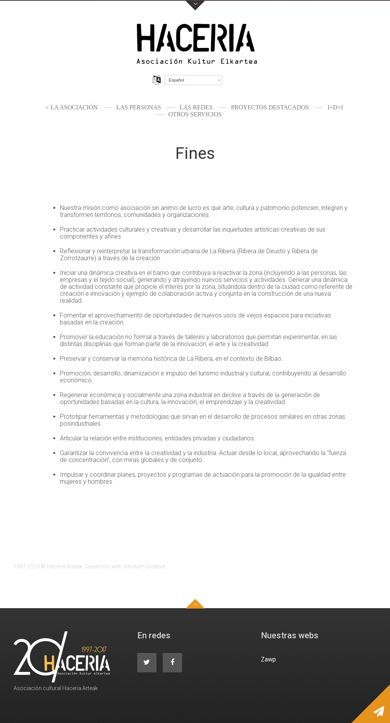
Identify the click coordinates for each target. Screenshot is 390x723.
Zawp (268, 659)
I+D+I (335, 107)
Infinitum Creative (144, 566)
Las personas (138, 107)
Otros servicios (195, 114)
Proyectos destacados (270, 107)
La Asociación (73, 107)
